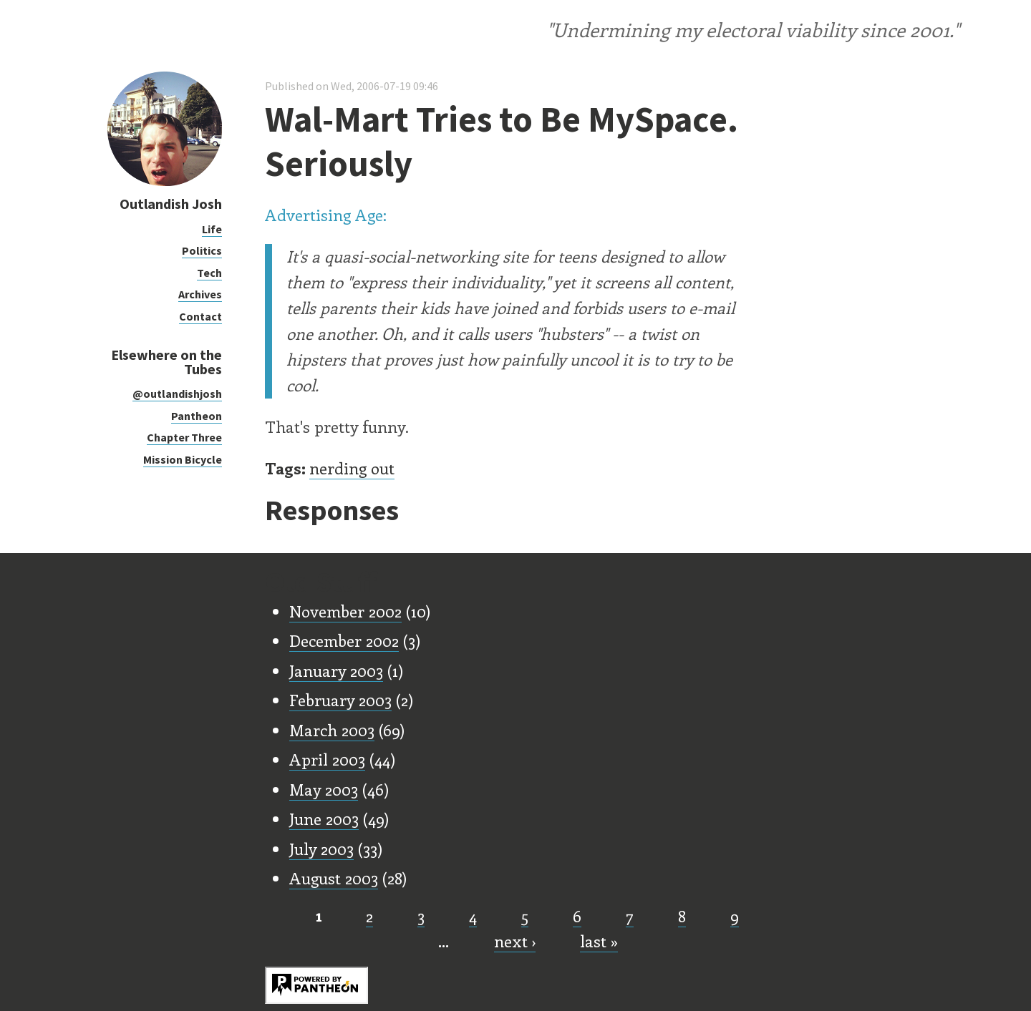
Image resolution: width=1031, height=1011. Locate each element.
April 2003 (327, 759)
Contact (200, 316)
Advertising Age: (326, 214)
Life (212, 229)
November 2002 (345, 611)
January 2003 (336, 670)
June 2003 (324, 818)
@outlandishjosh (177, 393)
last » (599, 941)
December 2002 (344, 640)
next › (515, 941)
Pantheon (196, 416)
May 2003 (323, 789)
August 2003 (333, 878)
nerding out (352, 468)
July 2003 (321, 848)
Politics (202, 250)
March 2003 (331, 730)
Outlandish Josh (171, 204)
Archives (200, 294)
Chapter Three (184, 437)
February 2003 (340, 699)
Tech (209, 272)
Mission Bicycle (182, 459)
